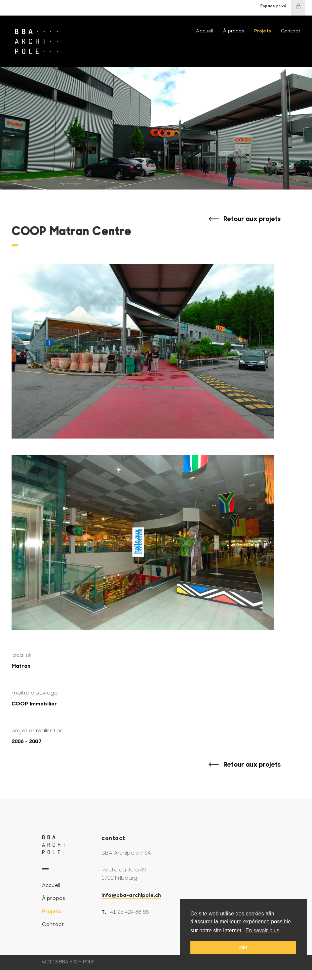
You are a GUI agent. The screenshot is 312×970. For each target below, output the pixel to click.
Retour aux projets (252, 219)
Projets (262, 31)
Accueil (204, 31)
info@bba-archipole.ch (131, 895)
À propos (233, 31)
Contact (290, 31)
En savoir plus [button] (262, 930)
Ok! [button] (243, 947)
